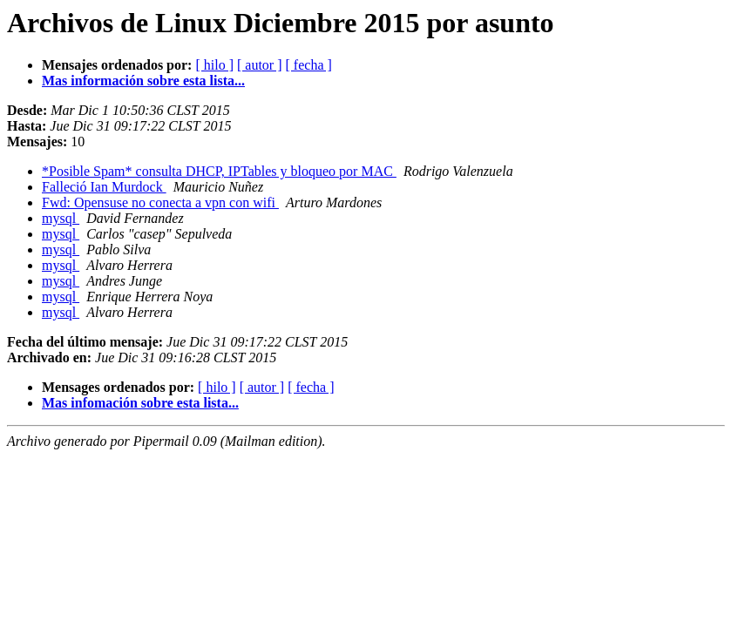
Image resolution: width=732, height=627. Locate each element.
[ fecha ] (309, 64)
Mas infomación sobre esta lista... (140, 402)
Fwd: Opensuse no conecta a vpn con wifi (160, 202)
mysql (60, 218)
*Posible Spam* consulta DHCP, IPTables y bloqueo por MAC (219, 171)
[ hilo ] (214, 64)
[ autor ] (259, 64)
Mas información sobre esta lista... (143, 80)
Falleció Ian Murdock (104, 186)
